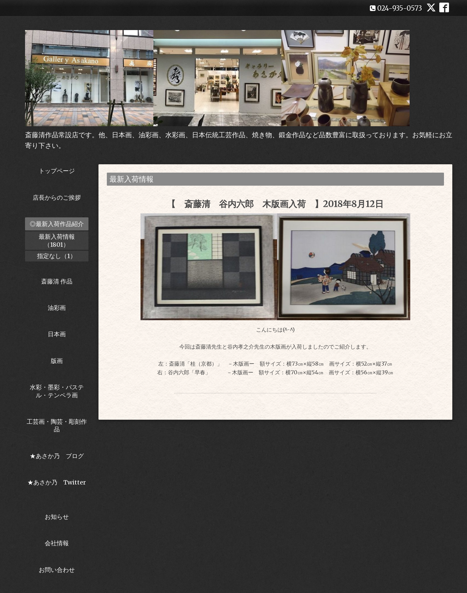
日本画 (57, 334)
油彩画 (57, 308)
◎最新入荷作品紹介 (57, 224)
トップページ (57, 171)
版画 (57, 361)
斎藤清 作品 (56, 281)
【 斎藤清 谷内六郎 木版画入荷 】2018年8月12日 (275, 203)
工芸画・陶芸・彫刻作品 (57, 425)
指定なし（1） (56, 256)
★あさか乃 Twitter (56, 486)
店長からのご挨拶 (57, 197)
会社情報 (57, 543)
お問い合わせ (57, 570)
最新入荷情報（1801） (57, 240)
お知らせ (57, 517)
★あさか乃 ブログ (59, 456)
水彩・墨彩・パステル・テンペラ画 (57, 391)
